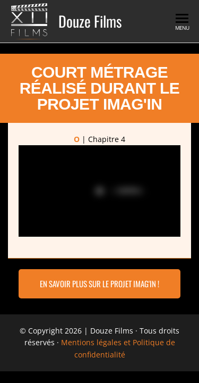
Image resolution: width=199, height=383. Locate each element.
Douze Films (90, 21)
